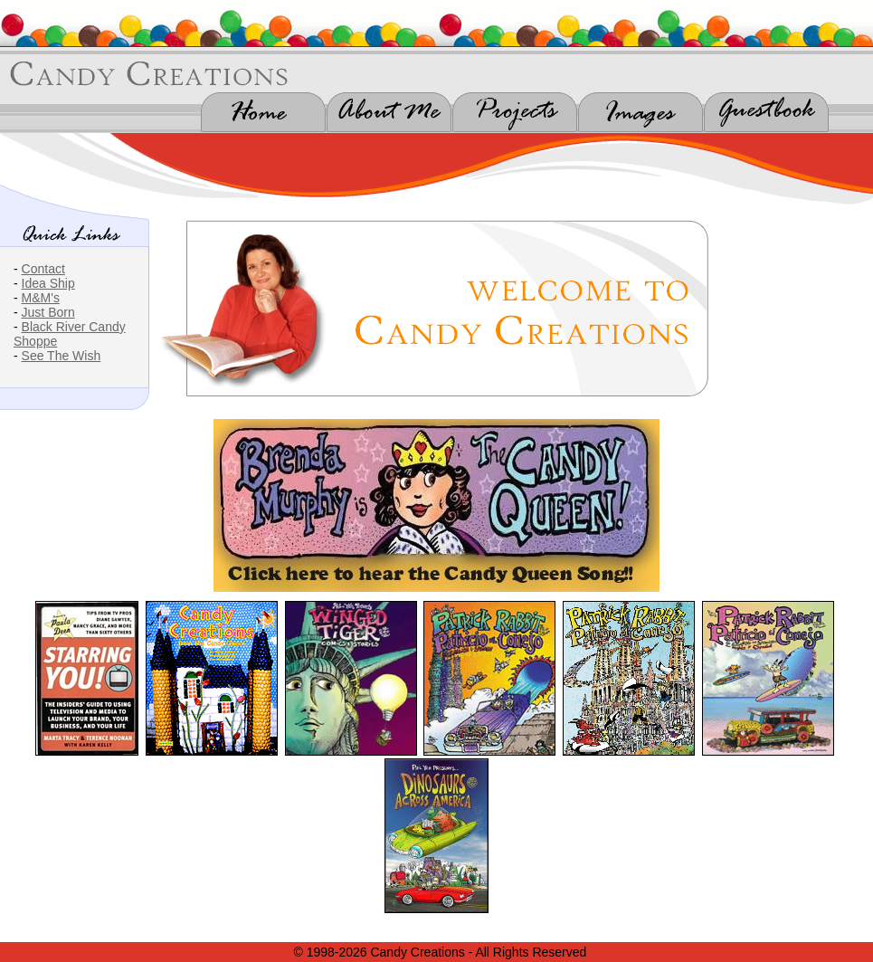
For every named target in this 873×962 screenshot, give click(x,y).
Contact (43, 269)
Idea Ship (48, 283)
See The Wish (61, 355)
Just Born (48, 312)
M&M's (41, 298)
